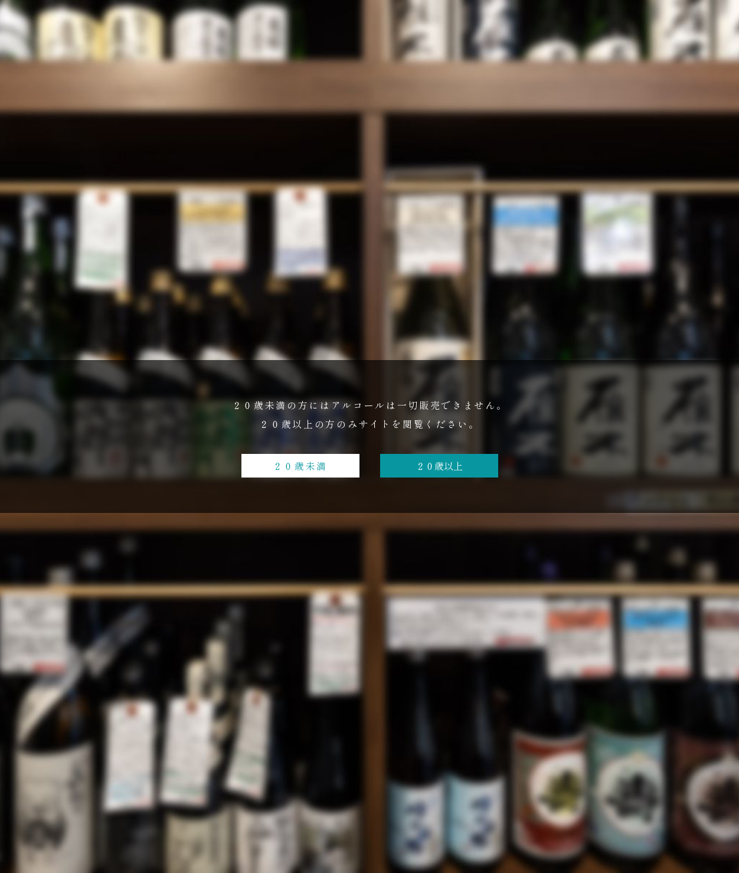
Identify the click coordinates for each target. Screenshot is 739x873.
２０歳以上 (439, 466)
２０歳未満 (300, 466)
